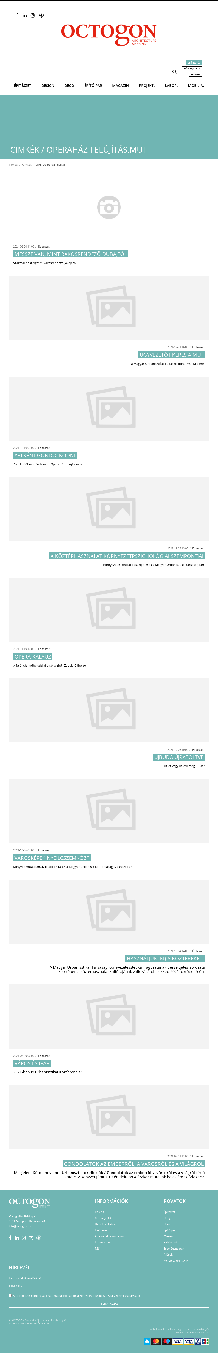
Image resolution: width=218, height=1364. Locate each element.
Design (48, 85)
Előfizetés (194, 62)
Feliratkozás (109, 1304)
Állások (195, 74)
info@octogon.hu (20, 1226)
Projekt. (147, 85)
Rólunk (99, 1212)
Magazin (120, 85)
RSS (97, 1248)
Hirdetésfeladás (105, 1224)
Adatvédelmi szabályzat (110, 1236)
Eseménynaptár (174, 1248)
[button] (175, 71)
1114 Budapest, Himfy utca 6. (27, 1221)
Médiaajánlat (192, 68)
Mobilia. (196, 85)
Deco (69, 85)
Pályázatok (171, 1242)
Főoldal (13, 164)
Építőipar (93, 85)
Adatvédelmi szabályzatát (124, 1296)
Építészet (22, 85)
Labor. (171, 85)
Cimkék (27, 164)
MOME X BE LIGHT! (176, 1261)
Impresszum (103, 1242)
